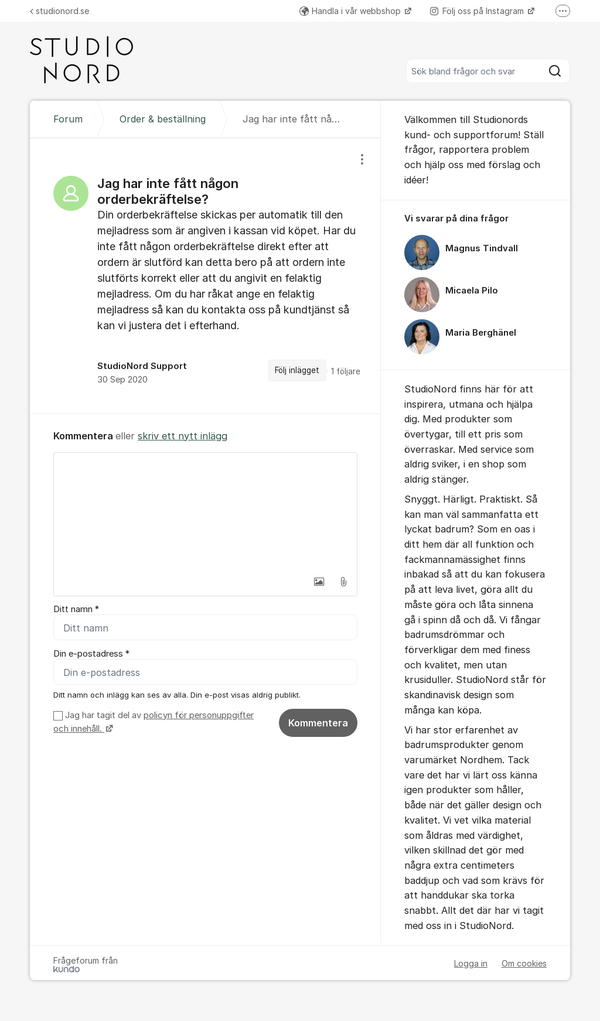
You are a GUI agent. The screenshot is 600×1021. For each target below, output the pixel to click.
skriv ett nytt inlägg (182, 436)
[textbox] (205, 511)
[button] (319, 581)
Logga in (471, 963)
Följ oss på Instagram (478, 11)
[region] (205, 275)
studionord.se (59, 11)
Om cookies (524, 963)
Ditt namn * (76, 609)
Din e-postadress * (91, 653)
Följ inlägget (297, 370)
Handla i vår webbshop (351, 11)
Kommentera (318, 723)
